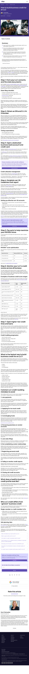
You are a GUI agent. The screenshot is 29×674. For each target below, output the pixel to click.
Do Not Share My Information (5, 651)
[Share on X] (12, 575)
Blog (7, 4)
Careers (21, 636)
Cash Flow (12, 636)
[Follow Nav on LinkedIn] (12, 663)
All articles (14, 628)
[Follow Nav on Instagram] (4, 663)
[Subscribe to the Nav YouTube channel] (6, 663)
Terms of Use (3, 650)
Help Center (3, 641)
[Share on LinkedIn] (10, 575)
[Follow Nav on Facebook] (2, 663)
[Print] (19, 574)
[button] (11, 593)
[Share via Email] (17, 575)
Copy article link (15, 586)
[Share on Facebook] (14, 575)
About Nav (3, 636)
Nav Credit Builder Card (14, 640)
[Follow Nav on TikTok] (8, 663)
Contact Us (3, 640)
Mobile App (12, 641)
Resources (2, 4)
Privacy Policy (3, 649)
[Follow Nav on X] (10, 663)
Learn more (14, 560)
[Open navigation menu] (27, 1)
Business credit (12, 4)
